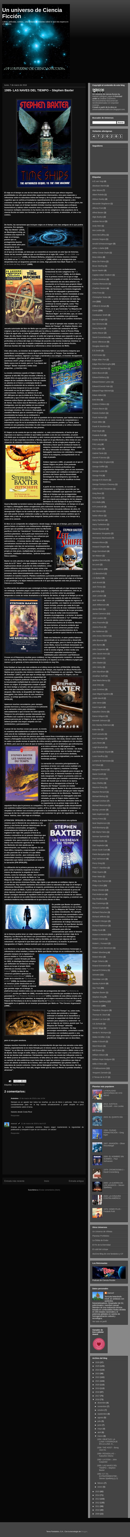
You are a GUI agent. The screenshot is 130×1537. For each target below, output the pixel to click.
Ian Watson (97, 556)
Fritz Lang (96, 444)
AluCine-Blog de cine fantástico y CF (107, 1254)
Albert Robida (98, 195)
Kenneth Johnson (99, 720)
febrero (101, 1483)
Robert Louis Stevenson (102, 948)
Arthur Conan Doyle (100, 253)
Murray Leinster (98, 810)
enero (100, 1487)
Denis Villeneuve (99, 342)
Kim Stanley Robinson (101, 725)
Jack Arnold (97, 582)
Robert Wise (97, 957)
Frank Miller (97, 422)
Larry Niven (97, 743)
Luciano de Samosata (101, 761)
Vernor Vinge (97, 1028)
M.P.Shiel (96, 765)
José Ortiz (96, 685)
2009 (97, 1514)
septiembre (102, 1414)
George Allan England (101, 462)
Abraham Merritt (99, 186)
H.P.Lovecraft (98, 507)
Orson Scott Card (99, 850)
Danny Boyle (97, 328)
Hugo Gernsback (99, 551)
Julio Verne (97, 703)
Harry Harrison (98, 520)
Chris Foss (96, 293)
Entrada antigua (76, 1181)
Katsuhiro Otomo (99, 712)
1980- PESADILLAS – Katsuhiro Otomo (106, 1454)
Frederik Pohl (98, 435)
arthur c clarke (98, 248)
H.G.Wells (96, 502)
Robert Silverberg (99, 952)
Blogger (84, 1531)
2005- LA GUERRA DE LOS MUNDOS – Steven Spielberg (114, 1185)
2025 (97, 1366)
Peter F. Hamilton (99, 868)
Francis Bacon (98, 409)
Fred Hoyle (97, 431)
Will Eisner (96, 1050)
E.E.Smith (96, 351)
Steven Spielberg (99, 1001)
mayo (100, 1429)
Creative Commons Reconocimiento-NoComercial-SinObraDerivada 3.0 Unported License (105, 101)
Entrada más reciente (14, 1181)
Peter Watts (97, 876)
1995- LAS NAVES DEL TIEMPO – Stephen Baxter (107, 1467)
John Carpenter (98, 649)
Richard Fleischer (99, 912)
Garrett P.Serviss (99, 457)
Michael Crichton (99, 801)
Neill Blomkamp (98, 828)
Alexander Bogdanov (101, 203)
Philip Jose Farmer (100, 881)
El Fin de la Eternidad (101, 1245)
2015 (97, 1491)
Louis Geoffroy (98, 756)
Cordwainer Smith (99, 315)
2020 (97, 1385)
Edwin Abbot (97, 395)
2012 (97, 1503)
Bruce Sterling (98, 266)
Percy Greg (97, 863)
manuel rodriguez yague (102, 96)
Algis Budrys (97, 217)
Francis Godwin (98, 413)
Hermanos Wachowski (101, 538)
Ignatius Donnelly (99, 560)
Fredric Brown (98, 440)
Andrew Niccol (98, 221)
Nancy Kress (97, 819)
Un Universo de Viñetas (102, 1231)
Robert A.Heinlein (99, 934)
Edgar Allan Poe (99, 359)
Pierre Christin (98, 890)
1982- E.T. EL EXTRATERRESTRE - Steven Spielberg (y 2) (107, 1476)
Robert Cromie (98, 939)
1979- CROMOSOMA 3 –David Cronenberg (114, 1171)
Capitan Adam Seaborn (102, 275)
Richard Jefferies (99, 917)
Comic (95, 310)
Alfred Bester (97, 212)
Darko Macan (98, 333)
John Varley (97, 667)
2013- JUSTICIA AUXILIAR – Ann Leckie (114, 1105)
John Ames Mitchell (100, 636)
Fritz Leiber (97, 449)
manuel (14, 1124)
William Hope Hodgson (102, 1059)
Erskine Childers (99, 404)
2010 (97, 1510)
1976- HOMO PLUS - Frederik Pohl (112, 1210)
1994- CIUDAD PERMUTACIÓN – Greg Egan (114, 1132)
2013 (97, 1499)
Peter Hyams (97, 872)
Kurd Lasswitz (98, 734)
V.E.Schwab (97, 1024)
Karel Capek (97, 707)
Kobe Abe (96, 729)
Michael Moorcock (100, 805)
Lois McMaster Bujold (101, 752)
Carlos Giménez (99, 279)
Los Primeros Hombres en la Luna (30, 996)
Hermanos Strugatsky (101, 533)
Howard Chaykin (99, 547)
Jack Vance (97, 600)
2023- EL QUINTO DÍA (113, 1117)
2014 (97, 1495)
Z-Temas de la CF (99, 1077)
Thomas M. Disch (99, 1015)
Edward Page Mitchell (101, 391)
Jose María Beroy (99, 680)
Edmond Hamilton (99, 368)
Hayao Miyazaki (99, 529)
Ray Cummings (98, 903)
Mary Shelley (97, 783)
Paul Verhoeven (99, 859)
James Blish (97, 609)
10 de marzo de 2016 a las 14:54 (32, 1098)
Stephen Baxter (19, 1085)
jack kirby (96, 591)
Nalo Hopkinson (99, 814)
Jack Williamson (99, 605)
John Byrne (97, 645)
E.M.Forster (97, 355)
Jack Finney (97, 587)
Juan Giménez (98, 689)
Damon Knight (98, 319)
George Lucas (98, 471)
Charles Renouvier (100, 284)
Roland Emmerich (99, 966)
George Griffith (98, 466)
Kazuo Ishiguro (98, 716)
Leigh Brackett (98, 747)
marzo (100, 1436)
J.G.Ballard (97, 578)
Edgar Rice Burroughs (101, 364)
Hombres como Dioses (14, 976)
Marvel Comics (98, 778)
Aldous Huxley (98, 199)
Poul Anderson (98, 894)
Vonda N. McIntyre (100, 1032)
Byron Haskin (98, 270)
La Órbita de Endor (100, 1240)
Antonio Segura (98, 239)
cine (94, 301)
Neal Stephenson (99, 823)
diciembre (102, 1403)
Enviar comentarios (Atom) (49, 1190)
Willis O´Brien (98, 1064)
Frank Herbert (98, 417)
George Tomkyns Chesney (103, 484)
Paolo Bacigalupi (99, 854)
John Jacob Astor (99, 654)
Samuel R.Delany (99, 970)
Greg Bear (96, 493)
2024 (97, 1370)
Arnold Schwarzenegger (102, 244)
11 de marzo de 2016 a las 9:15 (33, 1124)
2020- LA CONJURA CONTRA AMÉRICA (112, 1197)
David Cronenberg (100, 337)
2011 (97, 1506)
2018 (97, 1392)
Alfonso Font (97, 208)
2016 (97, 1399)
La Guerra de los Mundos (65, 311)
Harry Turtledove (99, 524)
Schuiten (96, 975)
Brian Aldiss (97, 257)
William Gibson (98, 1055)
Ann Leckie (97, 230)
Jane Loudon (97, 618)
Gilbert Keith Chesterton (102, 489)
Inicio (46, 1181)
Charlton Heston (99, 288)
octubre (101, 1410)
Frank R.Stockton (99, 426)
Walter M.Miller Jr (99, 1037)
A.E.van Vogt (97, 181)
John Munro (97, 658)
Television (96, 1006)
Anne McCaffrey (99, 235)
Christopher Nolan (100, 297)
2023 (97, 1373)
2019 (97, 1388)
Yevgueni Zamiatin (100, 1073)
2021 (97, 1381)
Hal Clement (97, 511)
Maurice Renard (99, 792)
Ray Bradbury (98, 899)
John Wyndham (98, 672)
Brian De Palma (99, 261)
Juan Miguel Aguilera (101, 694)
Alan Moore (97, 190)
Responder (15, 1115)
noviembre (102, 1406)
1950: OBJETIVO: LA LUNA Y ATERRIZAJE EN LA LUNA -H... (107, 1441)
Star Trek (96, 988)
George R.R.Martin (100, 480)
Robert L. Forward (100, 943)
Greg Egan (97, 498)
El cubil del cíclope (100, 1249)
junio (100, 1425)
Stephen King (98, 997)
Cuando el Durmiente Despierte (32, 259)
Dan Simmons (98, 324)
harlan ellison (98, 516)
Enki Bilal (96, 400)
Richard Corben (99, 908)
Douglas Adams (99, 346)
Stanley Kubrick (98, 983)
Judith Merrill (97, 698)
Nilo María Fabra (99, 832)
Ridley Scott (97, 930)
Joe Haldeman (98, 631)
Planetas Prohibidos (100, 1236)
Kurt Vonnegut (98, 738)
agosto (101, 1417)
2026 (97, 1362)
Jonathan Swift (98, 676)
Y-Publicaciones (99, 1068)
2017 (97, 1396)
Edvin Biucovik (98, 373)
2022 (97, 1377)
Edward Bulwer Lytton (101, 382)
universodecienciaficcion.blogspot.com (108, 109)
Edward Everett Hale (101, 386)
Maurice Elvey (98, 787)
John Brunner (98, 640)
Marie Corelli (97, 774)
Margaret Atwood (99, 769)
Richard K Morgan (100, 921)
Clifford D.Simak (99, 306)
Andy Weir (96, 226)
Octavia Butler (98, 841)
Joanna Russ (97, 627)
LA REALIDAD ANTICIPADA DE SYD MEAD (113, 1093)
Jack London (97, 596)
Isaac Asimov (97, 569)
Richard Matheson (100, 926)
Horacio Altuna (98, 542)
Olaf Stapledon (98, 845)
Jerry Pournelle (98, 622)
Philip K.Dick (97, 885)
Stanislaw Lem (98, 979)
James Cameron (99, 613)
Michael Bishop (98, 796)
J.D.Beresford (98, 573)
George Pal (97, 475)
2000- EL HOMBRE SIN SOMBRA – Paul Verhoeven (114, 1158)
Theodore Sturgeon (100, 1010)
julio (99, 1421)
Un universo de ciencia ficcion (104, 94)
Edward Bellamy (99, 377)
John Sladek (97, 663)
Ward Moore (97, 1046)
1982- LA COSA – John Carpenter (107, 1460)
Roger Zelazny (98, 961)
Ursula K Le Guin (99, 1019)
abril (100, 1432)
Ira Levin (96, 564)
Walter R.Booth (98, 1041)
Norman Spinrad (99, 836)
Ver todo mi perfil (99, 1321)
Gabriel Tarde (98, 453)
